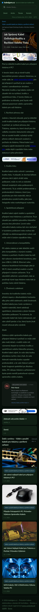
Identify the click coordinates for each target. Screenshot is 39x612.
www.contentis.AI (28, 606)
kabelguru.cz (9, 2)
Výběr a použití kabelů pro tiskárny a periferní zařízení (18, 24)
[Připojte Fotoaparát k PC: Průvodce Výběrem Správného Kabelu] (19, 502)
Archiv (13, 13)
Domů (5, 13)
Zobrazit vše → (34, 440)
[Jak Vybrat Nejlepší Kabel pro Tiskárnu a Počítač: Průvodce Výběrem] (19, 539)
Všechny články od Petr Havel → (20, 402)
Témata (20, 13)
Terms (10, 608)
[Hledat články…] (21, 7)
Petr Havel (15, 388)
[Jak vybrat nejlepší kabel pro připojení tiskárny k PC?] (19, 466)
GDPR (4, 608)
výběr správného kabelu (23, 79)
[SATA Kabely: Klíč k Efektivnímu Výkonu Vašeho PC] (19, 576)
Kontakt (28, 13)
